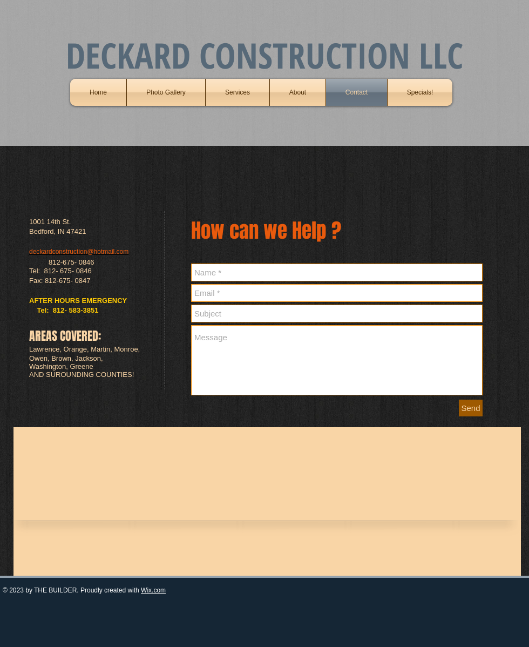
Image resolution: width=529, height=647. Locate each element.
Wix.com (153, 590)
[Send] (471, 408)
